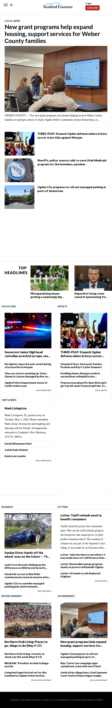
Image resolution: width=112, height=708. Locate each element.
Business (7, 507)
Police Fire (9, 306)
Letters (62, 507)
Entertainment (11, 596)
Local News (12, 20)
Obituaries (9, 399)
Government (66, 596)
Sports (62, 306)
